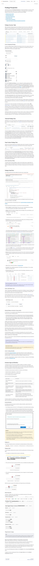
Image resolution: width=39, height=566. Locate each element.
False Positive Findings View (10, 16)
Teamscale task (20, 265)
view (12, 358)
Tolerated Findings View (10, 15)
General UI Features (13, 352)
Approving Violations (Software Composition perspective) (16, 20)
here (20, 86)
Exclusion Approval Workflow (10, 19)
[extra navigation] (37, 1)
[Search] (12, 1)
